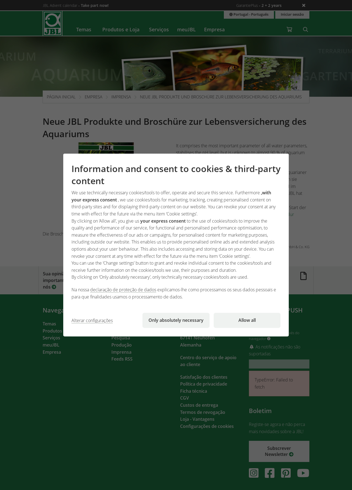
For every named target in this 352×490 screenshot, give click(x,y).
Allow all (247, 320)
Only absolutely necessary (176, 320)
